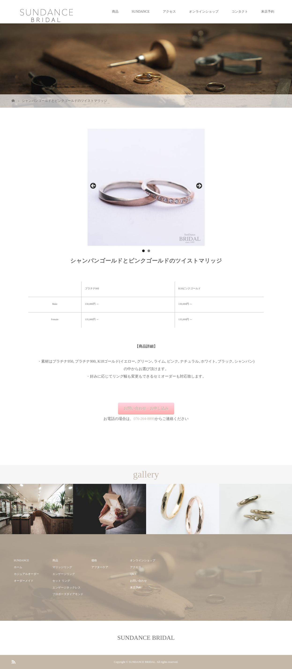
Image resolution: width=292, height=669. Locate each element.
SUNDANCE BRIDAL (146, 637)
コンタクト (240, 11)
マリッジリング (62, 567)
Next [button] (198, 186)
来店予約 (267, 11)
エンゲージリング (63, 574)
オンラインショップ (203, 11)
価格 (94, 560)
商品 (115, 11)
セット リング (61, 580)
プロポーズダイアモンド (67, 594)
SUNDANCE (140, 11)
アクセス (169, 11)
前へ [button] (93, 186)
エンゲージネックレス (66, 587)
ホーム (18, 567)
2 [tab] (149, 251)
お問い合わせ (138, 580)
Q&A (133, 574)
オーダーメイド (23, 580)
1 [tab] (143, 251)
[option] (36, 509)
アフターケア (99, 567)
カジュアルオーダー (26, 574)
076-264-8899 (144, 419)
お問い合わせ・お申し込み (146, 408)
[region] (146, 187)
